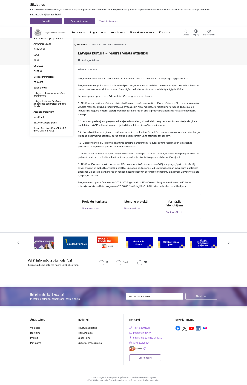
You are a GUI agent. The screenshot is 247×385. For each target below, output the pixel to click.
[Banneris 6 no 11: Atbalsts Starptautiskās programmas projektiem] (203, 242)
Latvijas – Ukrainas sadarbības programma (49, 128)
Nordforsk (39, 151)
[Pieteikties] (201, 296)
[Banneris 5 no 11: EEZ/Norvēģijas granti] (171, 242)
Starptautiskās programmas (48, 72)
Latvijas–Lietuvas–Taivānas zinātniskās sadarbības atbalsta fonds (50, 138)
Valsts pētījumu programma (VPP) (51, 53)
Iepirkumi (35, 332)
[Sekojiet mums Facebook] (177, 328)
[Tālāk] (228, 243)
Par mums (35, 342)
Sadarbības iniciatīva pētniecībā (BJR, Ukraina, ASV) (50, 163)
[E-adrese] (135, 348)
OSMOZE (38, 99)
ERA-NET (38, 116)
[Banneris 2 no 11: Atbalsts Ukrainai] (75, 242)
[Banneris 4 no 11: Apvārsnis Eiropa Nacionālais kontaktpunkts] (139, 242)
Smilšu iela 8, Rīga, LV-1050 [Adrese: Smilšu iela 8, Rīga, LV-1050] (147, 337)
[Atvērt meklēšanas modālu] (185, 33)
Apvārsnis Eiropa (42, 77)
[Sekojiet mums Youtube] (191, 328)
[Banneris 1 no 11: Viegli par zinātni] (44, 242)
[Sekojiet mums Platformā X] (184, 328)
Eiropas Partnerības (44, 110)
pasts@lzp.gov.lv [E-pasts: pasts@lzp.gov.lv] (142, 332)
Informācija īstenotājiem (174, 203)
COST (36, 88)
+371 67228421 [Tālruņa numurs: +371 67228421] (141, 342)
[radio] (103, 262)
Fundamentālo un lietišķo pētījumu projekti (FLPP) (47, 60)
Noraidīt (46, 21)
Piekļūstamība (85, 332)
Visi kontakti (145, 357)
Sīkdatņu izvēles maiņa (90, 342)
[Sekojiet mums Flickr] (205, 328)
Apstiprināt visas (79, 21)
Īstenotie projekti (136, 201)
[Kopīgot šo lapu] (209, 60)
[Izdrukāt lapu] (209, 52)
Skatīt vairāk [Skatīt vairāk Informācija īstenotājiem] (172, 212)
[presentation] (26, 275)
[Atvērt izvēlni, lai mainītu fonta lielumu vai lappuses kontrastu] (209, 33)
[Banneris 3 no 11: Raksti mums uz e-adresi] (107, 242)
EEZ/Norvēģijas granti (45, 156)
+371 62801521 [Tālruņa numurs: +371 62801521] (141, 327)
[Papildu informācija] (145, 348)
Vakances (35, 327)
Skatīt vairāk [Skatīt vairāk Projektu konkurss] (88, 208)
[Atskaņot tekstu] (90, 60)
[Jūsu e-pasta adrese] (154, 296)
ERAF (36, 94)
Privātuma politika (87, 327)
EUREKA (38, 105)
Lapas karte (84, 337)
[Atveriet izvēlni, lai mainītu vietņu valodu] (196, 33)
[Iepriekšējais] (18, 243)
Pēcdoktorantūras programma (50, 66)
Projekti (34, 337)
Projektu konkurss (94, 201)
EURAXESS (39, 83)
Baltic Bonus (40, 121)
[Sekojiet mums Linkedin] (198, 328)
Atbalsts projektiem (44, 145)
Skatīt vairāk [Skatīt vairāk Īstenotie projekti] (130, 208)
